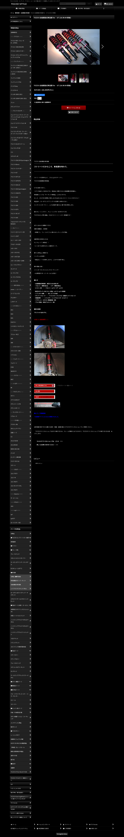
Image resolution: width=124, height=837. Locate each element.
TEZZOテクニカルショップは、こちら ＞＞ (48, 441)
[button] (103, 8)
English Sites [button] (62, 834)
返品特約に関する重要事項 (42, 102)
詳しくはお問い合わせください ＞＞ (46, 445)
